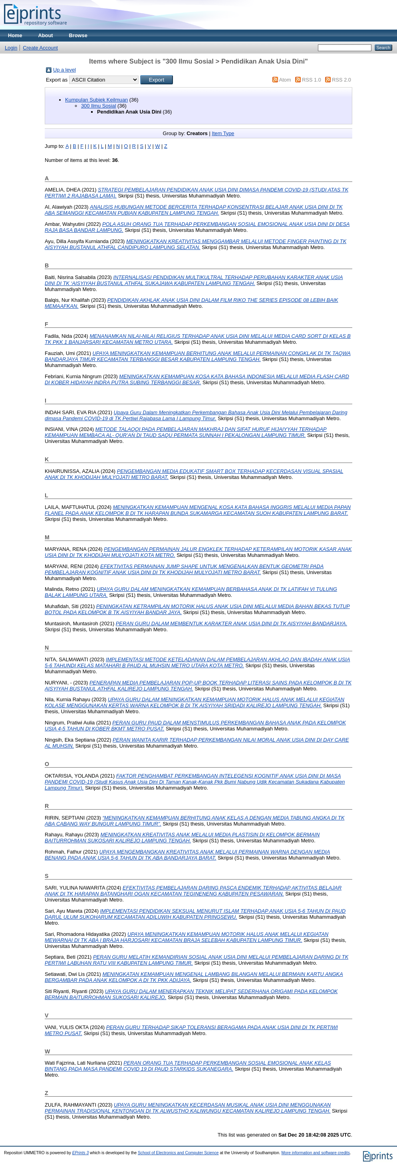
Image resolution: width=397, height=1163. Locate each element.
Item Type (223, 133)
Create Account (40, 48)
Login (11, 48)
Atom (285, 80)
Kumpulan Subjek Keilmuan (96, 100)
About (45, 35)
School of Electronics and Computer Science (178, 1153)
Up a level (64, 70)
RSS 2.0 (341, 80)
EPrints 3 (80, 1153)
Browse (78, 35)
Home (15, 35)
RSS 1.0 (311, 80)
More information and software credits (316, 1153)
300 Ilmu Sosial (98, 106)
